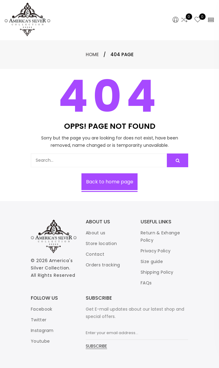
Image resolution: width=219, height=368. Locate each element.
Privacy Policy (156, 251)
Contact (95, 254)
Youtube (40, 341)
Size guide (152, 261)
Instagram (42, 330)
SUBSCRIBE (96, 346)
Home (92, 54)
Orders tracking (103, 265)
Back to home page (109, 181)
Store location (101, 243)
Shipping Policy (157, 272)
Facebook (41, 309)
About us (95, 233)
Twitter (38, 320)
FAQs (146, 283)
